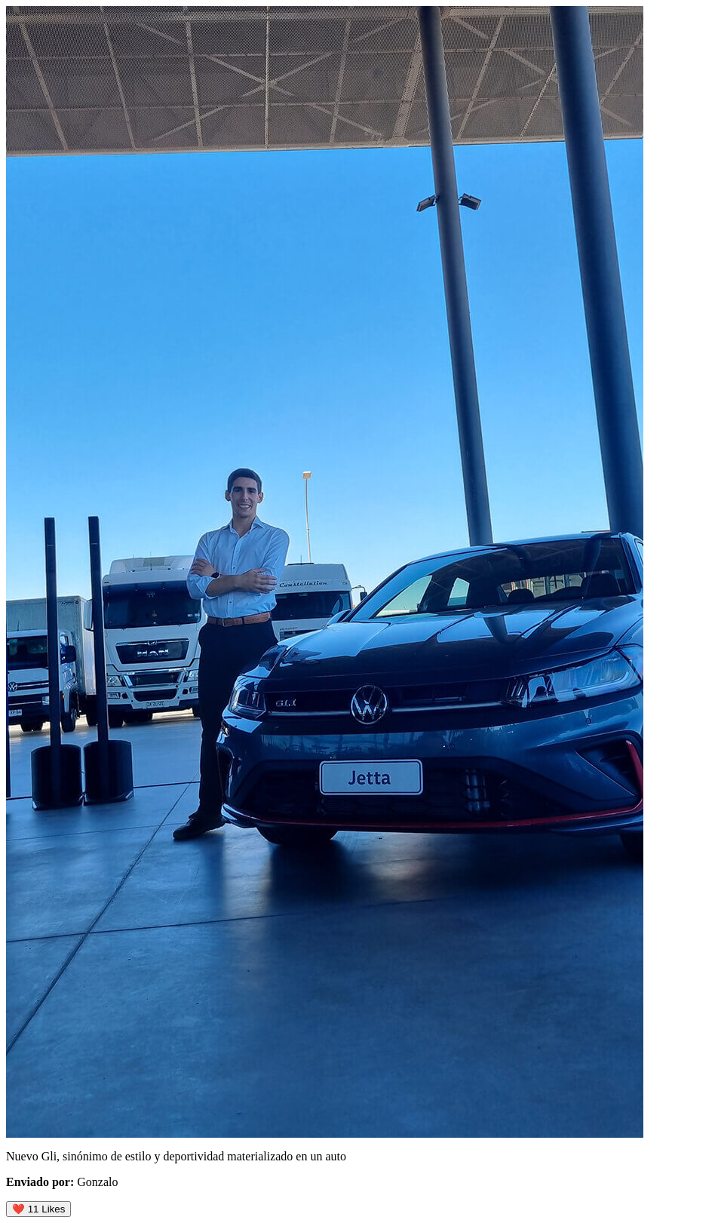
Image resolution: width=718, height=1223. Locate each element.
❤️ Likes (38, 1209)
